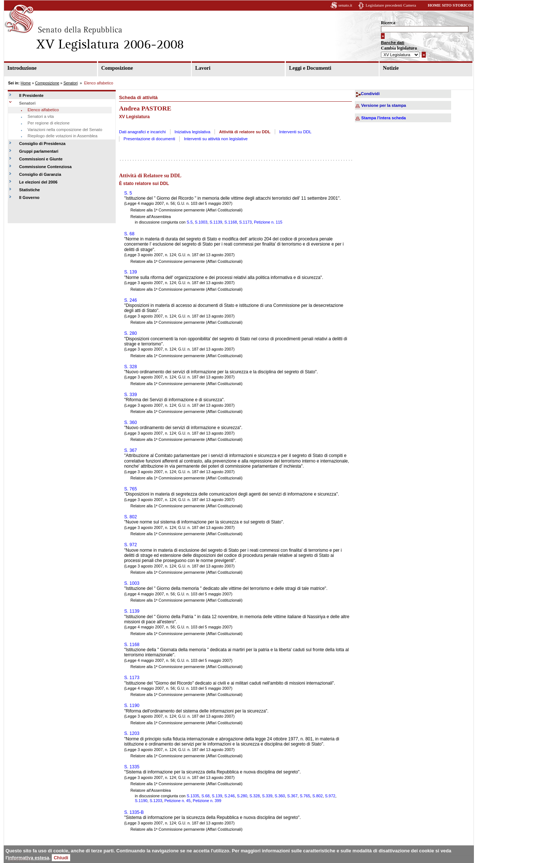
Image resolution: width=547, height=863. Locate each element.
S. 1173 (131, 677)
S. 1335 (131, 766)
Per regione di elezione (48, 123)
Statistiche (29, 190)
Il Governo (29, 197)
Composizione (117, 68)
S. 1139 (131, 611)
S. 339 (130, 394)
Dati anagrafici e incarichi (142, 132)
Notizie (391, 68)
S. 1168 (131, 644)
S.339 (267, 796)
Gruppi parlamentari (38, 151)
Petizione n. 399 (207, 800)
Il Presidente (31, 95)
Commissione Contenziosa (45, 166)
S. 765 (130, 489)
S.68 (205, 796)
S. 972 (130, 544)
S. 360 (130, 422)
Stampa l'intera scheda (383, 118)
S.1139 (215, 222)
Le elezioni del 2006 (38, 182)
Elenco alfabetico (43, 110)
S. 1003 (131, 583)
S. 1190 (131, 705)
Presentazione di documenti (149, 139)
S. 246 (130, 300)
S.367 (292, 796)
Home (26, 83)
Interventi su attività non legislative (216, 139)
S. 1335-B (134, 812)
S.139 (217, 796)
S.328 (254, 796)
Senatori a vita (41, 116)
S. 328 (130, 366)
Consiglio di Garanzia (40, 174)
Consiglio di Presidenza (42, 143)
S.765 (305, 796)
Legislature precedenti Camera (391, 5)
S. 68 (129, 233)
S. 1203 (131, 733)
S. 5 (128, 193)
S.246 (229, 796)
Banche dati (392, 42)
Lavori (202, 68)
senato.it (345, 5)
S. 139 (130, 272)
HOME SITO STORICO (449, 5)
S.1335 (193, 796)
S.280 (242, 796)
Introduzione (22, 68)
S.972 (330, 796)
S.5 (189, 222)
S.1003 (201, 222)
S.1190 (141, 800)
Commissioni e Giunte (40, 159)
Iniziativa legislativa (192, 132)
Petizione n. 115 (268, 222)
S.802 (317, 796)
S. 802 (130, 516)
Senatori (71, 83)
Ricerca (388, 22)
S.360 (280, 796)
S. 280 (130, 333)
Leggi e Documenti (310, 68)
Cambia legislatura (399, 48)
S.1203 (156, 800)
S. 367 (130, 450)
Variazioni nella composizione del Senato (65, 129)
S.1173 (245, 222)
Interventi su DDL (295, 132)
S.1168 (230, 222)
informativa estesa (28, 857)
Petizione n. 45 (177, 800)
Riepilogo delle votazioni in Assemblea (62, 136)
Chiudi (61, 857)
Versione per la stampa (383, 105)
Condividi (370, 93)
